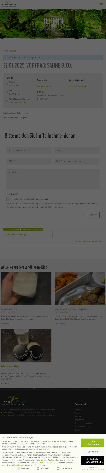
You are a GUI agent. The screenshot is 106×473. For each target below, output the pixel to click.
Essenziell (23, 468)
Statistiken (43, 468)
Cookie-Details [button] (92, 467)
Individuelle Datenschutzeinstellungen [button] (95, 460)
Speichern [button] (93, 451)
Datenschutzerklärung (46, 462)
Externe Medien (65, 468)
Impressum (100, 469)
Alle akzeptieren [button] (93, 442)
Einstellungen (18, 465)
